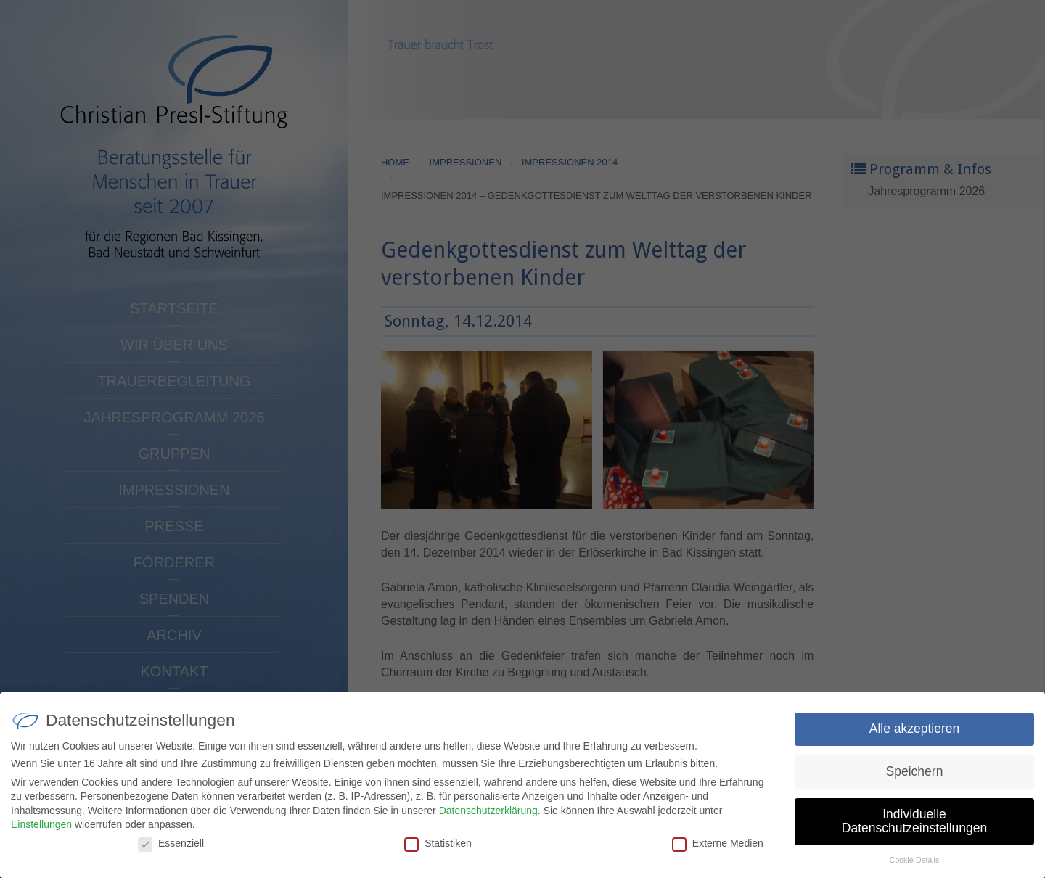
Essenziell (171, 847)
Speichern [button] (914, 775)
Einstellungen (41, 829)
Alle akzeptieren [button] (914, 733)
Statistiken (438, 847)
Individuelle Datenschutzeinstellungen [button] (914, 825)
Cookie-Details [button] (914, 865)
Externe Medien (717, 847)
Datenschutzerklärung (488, 815)
